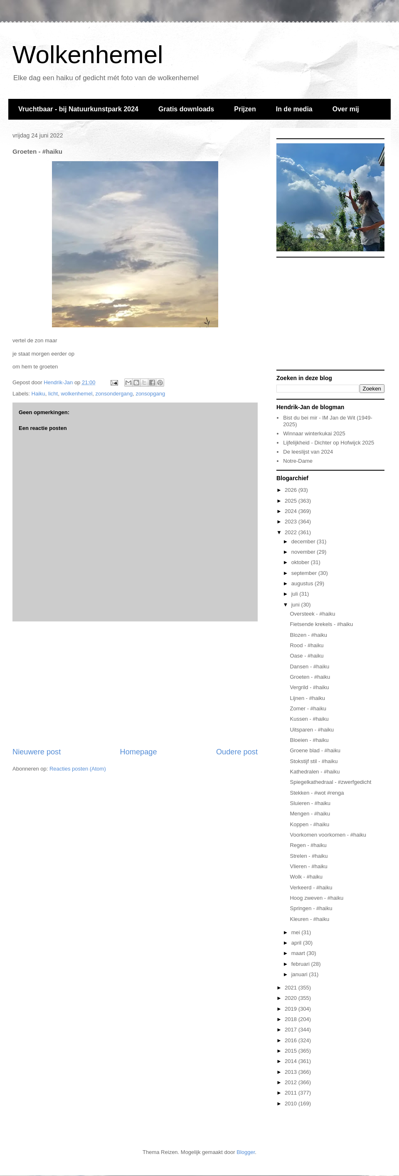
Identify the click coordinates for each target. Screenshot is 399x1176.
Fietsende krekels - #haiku (321, 624)
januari (300, 974)
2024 (291, 511)
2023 (291, 521)
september (304, 573)
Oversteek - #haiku (312, 614)
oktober (301, 562)
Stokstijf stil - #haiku (313, 761)
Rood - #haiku (306, 645)
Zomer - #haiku (308, 708)
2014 (291, 1061)
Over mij (345, 109)
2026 (291, 490)
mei (296, 932)
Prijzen (245, 109)
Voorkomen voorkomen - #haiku (328, 835)
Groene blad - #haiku (315, 750)
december (304, 541)
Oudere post (237, 752)
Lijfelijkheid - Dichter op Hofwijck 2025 (328, 442)
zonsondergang (114, 393)
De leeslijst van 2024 (308, 452)
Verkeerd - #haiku (311, 887)
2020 (291, 998)
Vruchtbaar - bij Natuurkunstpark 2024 (78, 109)
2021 (291, 988)
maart (299, 953)
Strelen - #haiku (309, 856)
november (304, 552)
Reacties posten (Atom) (77, 769)
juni (296, 605)
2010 (291, 1103)
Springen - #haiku (311, 908)
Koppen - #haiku (309, 824)
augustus (303, 583)
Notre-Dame (298, 461)
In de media (294, 109)
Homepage (138, 752)
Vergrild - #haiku (309, 687)
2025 (291, 501)
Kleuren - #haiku (309, 919)
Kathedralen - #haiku (315, 771)
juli (295, 594)
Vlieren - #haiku (308, 866)
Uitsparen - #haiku (312, 730)
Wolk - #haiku (306, 877)
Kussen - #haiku (309, 719)
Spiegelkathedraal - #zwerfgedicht (330, 782)
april (297, 943)
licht (53, 393)
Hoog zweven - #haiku (316, 898)
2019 (291, 1009)
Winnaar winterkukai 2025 (314, 433)
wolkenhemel (76, 393)
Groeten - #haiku (310, 677)
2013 (291, 1072)
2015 (291, 1051)
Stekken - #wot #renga (317, 793)
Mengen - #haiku (310, 813)
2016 (291, 1040)
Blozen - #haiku (308, 635)
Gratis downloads (186, 109)
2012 (291, 1082)
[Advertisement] (135, 684)
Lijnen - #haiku (307, 698)
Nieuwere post (36, 752)
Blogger (245, 1152)
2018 (291, 1019)
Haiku (38, 393)
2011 (291, 1093)
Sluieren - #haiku (310, 803)
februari (301, 964)
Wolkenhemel (87, 55)
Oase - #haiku (306, 656)
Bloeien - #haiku (309, 740)
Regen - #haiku (308, 845)
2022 (291, 532)
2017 (291, 1029)
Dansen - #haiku (309, 666)
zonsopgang (150, 393)
